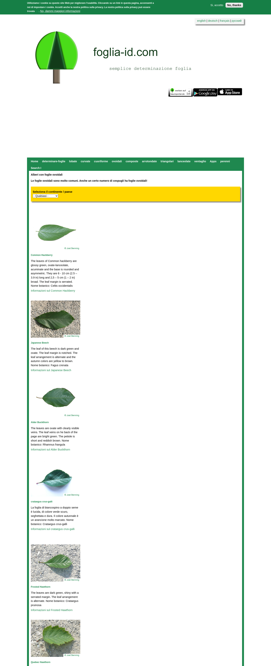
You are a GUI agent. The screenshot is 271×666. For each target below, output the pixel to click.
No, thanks (234, 5)
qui (37, 11)
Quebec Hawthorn (40, 662)
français (224, 20)
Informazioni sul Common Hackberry (53, 290)
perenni (225, 161)
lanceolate (184, 161)
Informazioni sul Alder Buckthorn (50, 449)
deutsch (213, 20)
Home (34, 161)
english (201, 20)
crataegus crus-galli (41, 501)
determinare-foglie (53, 161)
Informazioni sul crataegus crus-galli (53, 529)
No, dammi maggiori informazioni (60, 11)
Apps (213, 161)
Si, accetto (216, 5)
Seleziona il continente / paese (52, 191)
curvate (85, 161)
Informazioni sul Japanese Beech (51, 370)
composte (132, 161)
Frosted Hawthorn (40, 587)
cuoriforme (101, 161)
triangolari (167, 161)
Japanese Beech (40, 342)
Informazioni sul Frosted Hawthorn (52, 610)
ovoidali (117, 161)
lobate (73, 161)
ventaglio (200, 161)
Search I (36, 167)
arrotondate (149, 161)
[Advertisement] (135, 129)
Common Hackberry (42, 255)
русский (237, 20)
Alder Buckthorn (40, 422)
